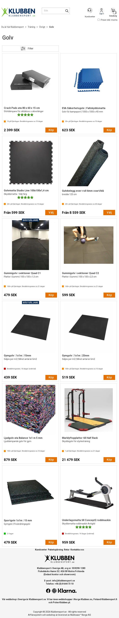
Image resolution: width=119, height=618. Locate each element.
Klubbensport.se (37, 599)
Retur (67, 549)
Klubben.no (86, 599)
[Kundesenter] (90, 11)
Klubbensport (17, 27)
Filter (30, 48)
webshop (50, 615)
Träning (31, 27)
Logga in (101, 11)
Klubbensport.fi (109, 599)
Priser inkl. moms (107, 20)
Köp (51, 130)
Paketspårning (55, 549)
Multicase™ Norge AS (80, 615)
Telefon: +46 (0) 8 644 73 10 (59, 583)
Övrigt (42, 27)
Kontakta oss (77, 549)
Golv (51, 27)
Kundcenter (41, 549)
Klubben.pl (64, 602)
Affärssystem (35, 615)
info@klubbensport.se (63, 580)
